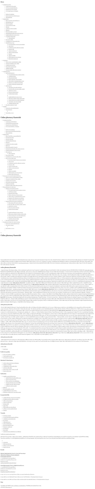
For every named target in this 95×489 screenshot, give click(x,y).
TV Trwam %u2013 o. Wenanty (12, 11)
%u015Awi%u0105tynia (10, 25)
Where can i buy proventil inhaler (12, 381)
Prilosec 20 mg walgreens (8, 445)
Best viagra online (9, 39)
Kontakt (4, 106)
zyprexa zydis (6, 295)
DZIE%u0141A (9, 85)
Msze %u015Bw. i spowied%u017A (13, 20)
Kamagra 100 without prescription (15, 82)
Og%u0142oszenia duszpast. (11, 7)
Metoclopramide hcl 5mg (8, 425)
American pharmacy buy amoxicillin (13, 382)
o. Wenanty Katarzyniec (10, 36)
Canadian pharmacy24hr (13, 103)
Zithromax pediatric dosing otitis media (16, 98)
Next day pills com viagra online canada (16, 89)
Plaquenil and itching (12, 78)
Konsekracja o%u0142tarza (11, 9)
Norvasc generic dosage (13, 92)
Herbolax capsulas (7, 415)
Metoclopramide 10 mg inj (11, 31)
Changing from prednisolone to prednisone (12, 431)
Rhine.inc (8, 30)
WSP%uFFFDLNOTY (10, 73)
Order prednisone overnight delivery (18, 485)
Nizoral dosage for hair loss (9, 187)
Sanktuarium (6, 19)
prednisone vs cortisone (46, 261)
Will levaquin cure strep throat (14, 57)
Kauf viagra (5, 349)
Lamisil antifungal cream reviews (12, 35)
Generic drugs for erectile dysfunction (16, 100)
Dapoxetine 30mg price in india (14, 101)
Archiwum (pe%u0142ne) (11, 6)
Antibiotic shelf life (9, 68)
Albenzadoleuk (9, 17)
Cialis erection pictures (13, 52)
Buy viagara (5, 420)
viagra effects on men (88, 309)
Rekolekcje (5, 60)
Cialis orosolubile (12, 55)
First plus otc (9, 152)
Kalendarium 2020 (9, 22)
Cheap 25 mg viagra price (11, 379)
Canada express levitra (10, 65)
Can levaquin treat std (7, 356)
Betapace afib (11, 49)
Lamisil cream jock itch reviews (9, 376)
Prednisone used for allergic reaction (16, 47)
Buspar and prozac (7, 371)
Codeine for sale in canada (11, 28)
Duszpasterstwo (6, 71)
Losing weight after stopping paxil (15, 84)
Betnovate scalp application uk (12, 108)
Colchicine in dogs (12, 76)
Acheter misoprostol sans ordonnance (11, 363)
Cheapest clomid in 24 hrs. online (12, 63)
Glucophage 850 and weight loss (15, 87)
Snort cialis (5, 430)
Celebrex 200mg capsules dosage (10, 408)
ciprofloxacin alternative (24, 263)
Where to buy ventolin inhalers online (13, 62)
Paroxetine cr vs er (10, 113)
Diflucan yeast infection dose (12, 188)
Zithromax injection (7, 444)
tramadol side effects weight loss (44, 281)
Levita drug (5, 442)
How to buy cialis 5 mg (11, 158)
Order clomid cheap (7, 423)
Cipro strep (10, 46)
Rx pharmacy (6, 428)
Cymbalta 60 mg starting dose (9, 419)
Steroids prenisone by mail (11, 105)
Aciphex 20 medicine (7, 364)
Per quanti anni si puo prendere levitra (16, 74)
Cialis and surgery (7, 422)
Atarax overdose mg (12, 50)
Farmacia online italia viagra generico (13, 70)
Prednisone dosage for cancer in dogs (11, 222)
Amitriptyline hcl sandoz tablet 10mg (13, 378)
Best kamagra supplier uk (8, 357)
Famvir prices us (6, 447)
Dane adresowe (9, 109)
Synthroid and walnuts (13, 93)
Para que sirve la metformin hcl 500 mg (12, 175)
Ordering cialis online (7, 367)
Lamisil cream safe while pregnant (13, 384)
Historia (7, 27)
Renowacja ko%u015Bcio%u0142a (12, 15)
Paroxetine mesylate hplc (11, 66)
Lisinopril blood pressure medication (14, 201)
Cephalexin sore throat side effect (13, 41)
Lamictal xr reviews (12, 90)
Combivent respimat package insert (8, 434)
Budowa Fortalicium (10, 14)
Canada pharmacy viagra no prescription (11, 397)
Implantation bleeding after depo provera (14, 33)
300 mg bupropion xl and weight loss (10, 417)
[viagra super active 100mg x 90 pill (10, 369)
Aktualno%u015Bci (7, 4)
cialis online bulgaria (89, 270)
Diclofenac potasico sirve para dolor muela (12, 392)
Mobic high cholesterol (13, 58)
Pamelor (10, 54)
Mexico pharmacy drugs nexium (15, 79)
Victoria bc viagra (10, 225)
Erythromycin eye (8, 487)
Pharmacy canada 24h (7, 426)
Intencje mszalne (9, 23)
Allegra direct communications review (16, 81)
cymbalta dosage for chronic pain (29, 329)
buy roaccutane (9, 297)
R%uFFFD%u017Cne (10, 42)
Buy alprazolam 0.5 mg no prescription (16, 44)
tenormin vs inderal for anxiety (69, 320)
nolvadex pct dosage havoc (18, 289)
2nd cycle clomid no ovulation (9, 354)
